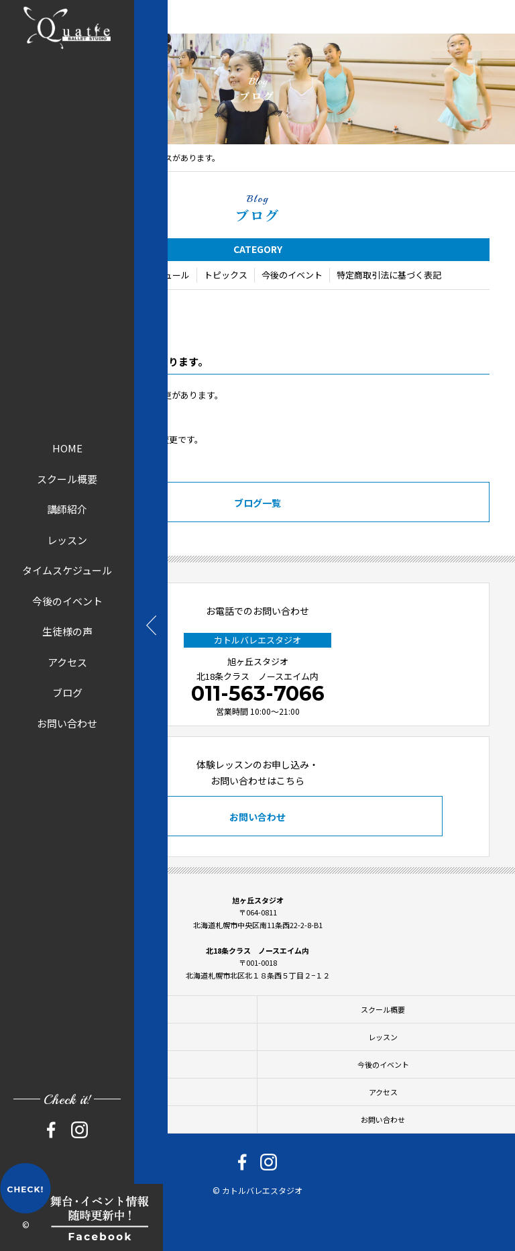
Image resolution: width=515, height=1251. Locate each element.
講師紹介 (67, 509)
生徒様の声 (67, 631)
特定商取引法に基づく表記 (389, 276)
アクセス (67, 661)
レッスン (67, 539)
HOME (67, 448)
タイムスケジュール (67, 570)
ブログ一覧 (257, 504)
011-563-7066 (258, 693)
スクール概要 (67, 478)
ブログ (67, 692)
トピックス (225, 276)
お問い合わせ (67, 722)
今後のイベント (67, 600)
